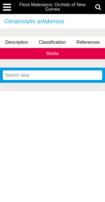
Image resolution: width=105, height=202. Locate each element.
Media (52, 53)
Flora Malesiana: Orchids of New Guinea (52, 7)
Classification (52, 42)
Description (16, 42)
